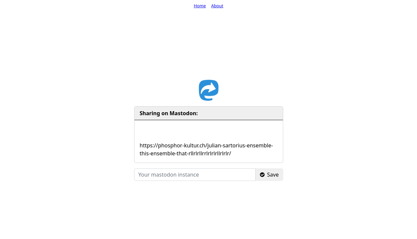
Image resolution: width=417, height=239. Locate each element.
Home (200, 6)
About (217, 6)
